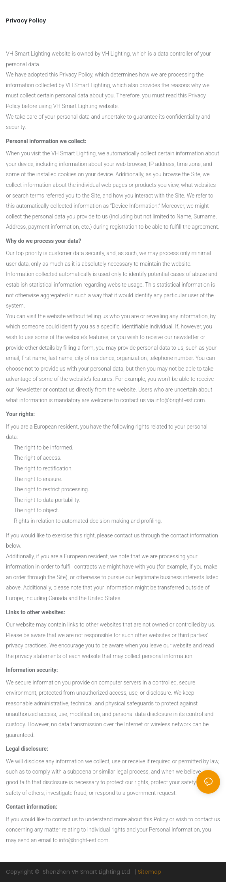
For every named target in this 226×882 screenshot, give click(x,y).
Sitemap (149, 872)
